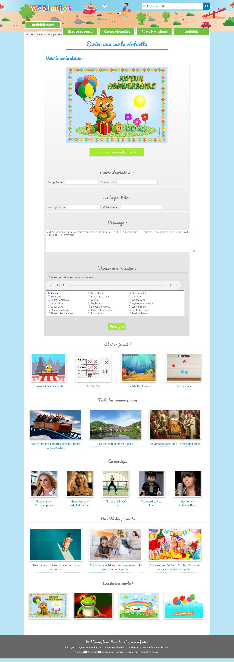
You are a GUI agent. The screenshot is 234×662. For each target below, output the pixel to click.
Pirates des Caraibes (62, 317)
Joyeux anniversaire (142, 306)
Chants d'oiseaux (60, 303)
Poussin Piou (98, 317)
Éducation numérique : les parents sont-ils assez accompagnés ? (115, 568)
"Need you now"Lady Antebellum (79, 505)
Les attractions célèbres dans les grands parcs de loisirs (56, 447)
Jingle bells (97, 306)
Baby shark (97, 296)
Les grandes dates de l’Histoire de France (175, 445)
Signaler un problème (127, 655)
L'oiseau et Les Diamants (48, 388)
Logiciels (191, 32)
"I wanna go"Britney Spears (43, 505)
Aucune (53, 296)
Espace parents (80, 32)
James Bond (57, 306)
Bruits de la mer (100, 300)
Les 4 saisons (139, 310)
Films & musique (154, 32)
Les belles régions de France (115, 445)
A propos (79, 655)
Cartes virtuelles (117, 32)
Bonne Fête (57, 300)
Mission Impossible (101, 313)
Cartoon (136, 300)
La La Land (57, 310)
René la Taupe (139, 317)
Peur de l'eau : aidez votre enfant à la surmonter (56, 568)
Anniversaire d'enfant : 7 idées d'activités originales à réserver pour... (175, 568)
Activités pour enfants (43, 28)
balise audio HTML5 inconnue (113, 288)
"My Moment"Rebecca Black (187, 505)
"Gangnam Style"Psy (115, 505)
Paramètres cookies (150, 655)
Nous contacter (106, 655)
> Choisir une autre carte (117, 152)
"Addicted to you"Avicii (151, 505)
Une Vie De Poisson (138, 388)
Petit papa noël (140, 313)
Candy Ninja (183, 388)
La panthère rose (100, 310)
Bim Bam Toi (139, 296)
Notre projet (91, 655)
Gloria (94, 303)
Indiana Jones (139, 303)
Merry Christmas (60, 313)
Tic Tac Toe (93, 388)
